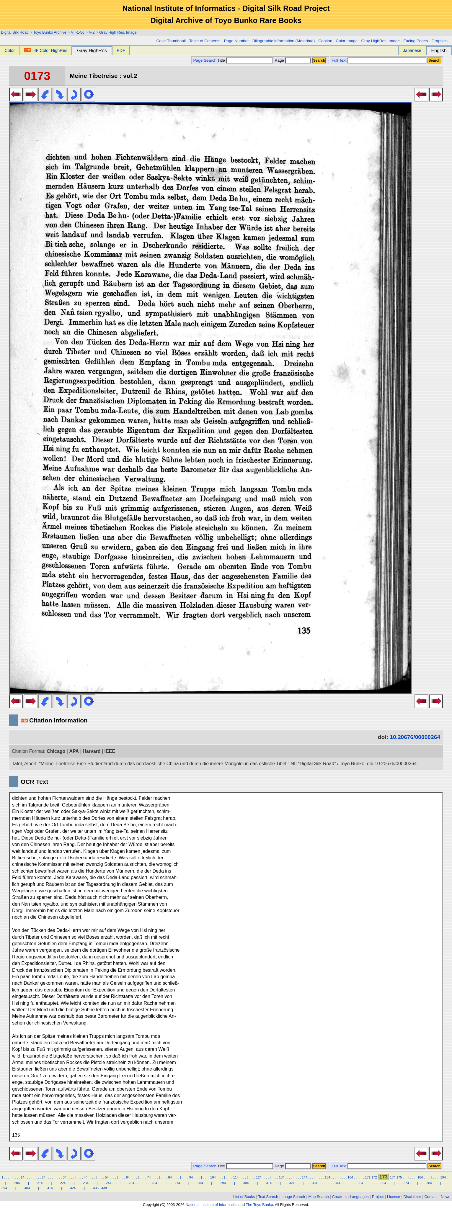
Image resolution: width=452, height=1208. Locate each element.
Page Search (204, 60)
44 (85, 1177)
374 (406, 1183)
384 (429, 1183)
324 (292, 1183)
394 (4, 1188)
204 (17, 1183)
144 (304, 1177)
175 (399, 1177)
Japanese (412, 50)
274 (177, 1183)
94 (191, 1177)
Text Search (268, 1196)
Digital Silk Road (15, 32)
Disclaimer (412, 1196)
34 (64, 1177)
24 (43, 1177)
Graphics (439, 41)
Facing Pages (415, 41)
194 (443, 1177)
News (445, 1196)
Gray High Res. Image (118, 32)
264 (154, 1183)
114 (236, 1177)
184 (420, 1177)
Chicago (56, 751)
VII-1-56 (77, 32)
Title (245, 60)
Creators (339, 1196)
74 (149, 1177)
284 (200, 1183)
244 (109, 1183)
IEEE (110, 751)
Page (292, 60)
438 (104, 1188)
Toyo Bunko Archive (49, 32)
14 (22, 1177)
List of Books (244, 1196)
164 (350, 1177)
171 (368, 1177)
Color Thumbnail (171, 41)
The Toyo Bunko (259, 1204)
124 (259, 1177)
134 (282, 1177)
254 (131, 1183)
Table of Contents (205, 41)
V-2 (91, 32)
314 (269, 1183)
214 (40, 1183)
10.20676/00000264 (415, 737)
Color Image (347, 41)
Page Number (236, 41)
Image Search (293, 1196)
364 (383, 1183)
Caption (325, 41)
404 (27, 1188)
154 (327, 1177)
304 (246, 1183)
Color (9, 50)
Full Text (339, 60)
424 (73, 1188)
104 (213, 1177)
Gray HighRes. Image (380, 41)
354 (360, 1183)
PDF (121, 50)
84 (170, 1177)
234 (86, 1183)
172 (374, 1177)
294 (223, 1183)
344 (337, 1183)
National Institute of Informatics (211, 1204)
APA (74, 751)
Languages (359, 1196)
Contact (431, 1196)
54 (106, 1177)
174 (393, 1177)
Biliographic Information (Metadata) (283, 41)
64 (128, 1177)
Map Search (319, 1196)
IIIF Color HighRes (45, 50)
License (393, 1196)
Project (378, 1196)
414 (50, 1188)
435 (96, 1188)
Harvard (91, 751)
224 (63, 1183)
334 (314, 1183)
